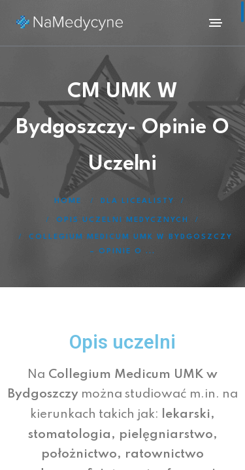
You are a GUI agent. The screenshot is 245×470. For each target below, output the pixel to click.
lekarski (185, 414)
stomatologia (69, 434)
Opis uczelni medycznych (122, 220)
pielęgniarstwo (164, 434)
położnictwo (79, 454)
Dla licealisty (137, 201)
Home (68, 201)
